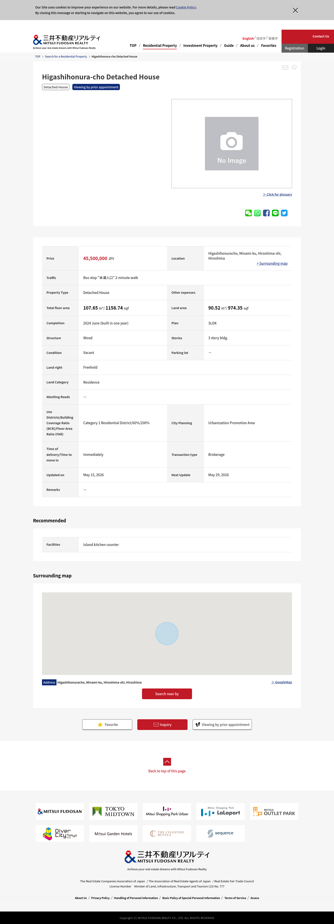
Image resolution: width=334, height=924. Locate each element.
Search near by (167, 693)
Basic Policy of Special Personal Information (191, 898)
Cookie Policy (186, 7)
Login (320, 48)
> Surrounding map (272, 263)
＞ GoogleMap (281, 682)
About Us (81, 898)
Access (254, 898)
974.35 (236, 307)
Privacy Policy (100, 898)
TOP (133, 45)
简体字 (261, 38)
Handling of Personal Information (136, 898)
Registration (294, 48)
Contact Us (321, 36)
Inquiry (162, 725)
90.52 (214, 307)
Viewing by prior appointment (222, 724)
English (248, 38)
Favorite (107, 724)
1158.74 (115, 307)
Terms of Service (235, 898)
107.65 (91, 307)
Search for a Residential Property (66, 56)
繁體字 (273, 38)
